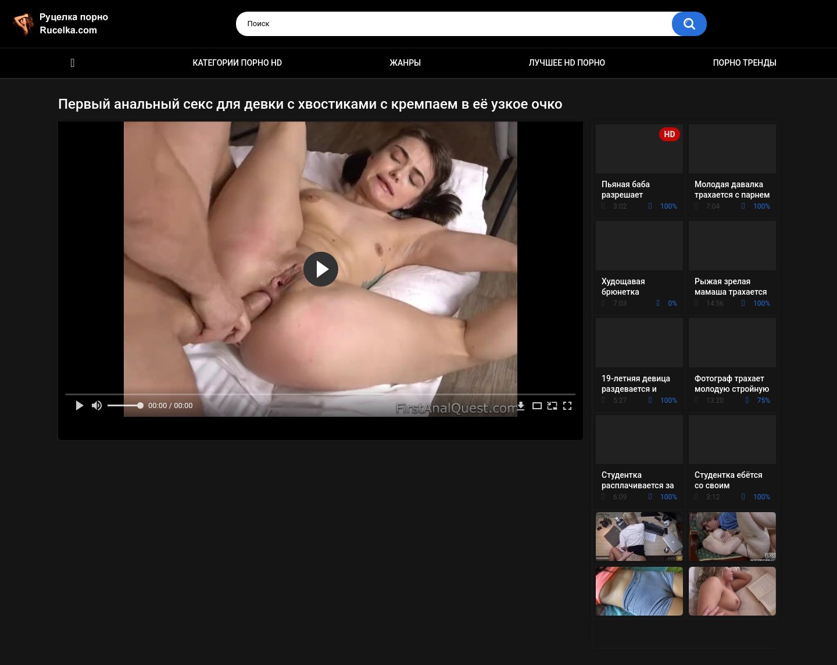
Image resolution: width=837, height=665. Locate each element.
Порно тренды (745, 62)
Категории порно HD (237, 62)
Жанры (405, 62)
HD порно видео (72, 63)
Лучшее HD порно (567, 62)
